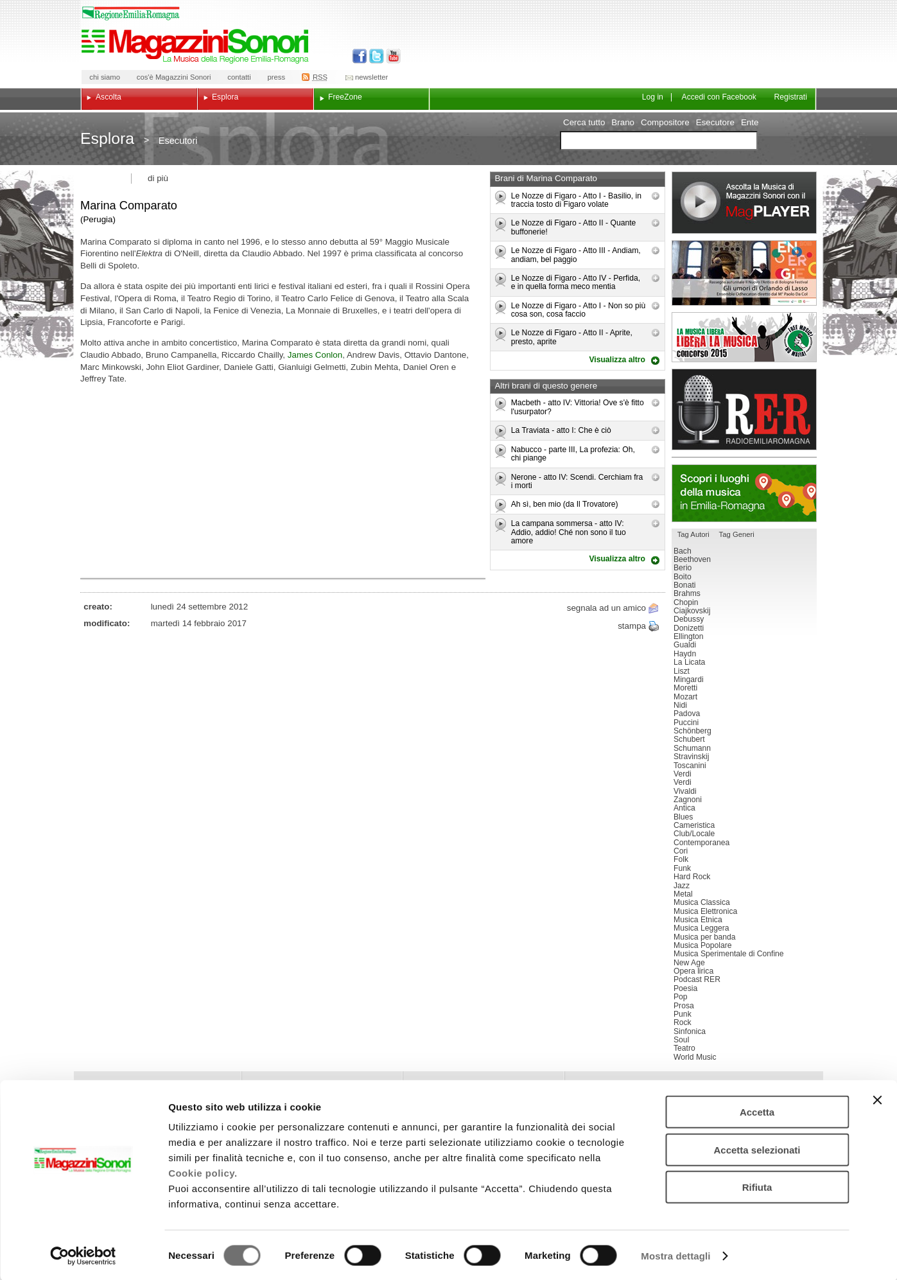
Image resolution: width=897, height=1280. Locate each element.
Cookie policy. (203, 1171)
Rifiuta (757, 1185)
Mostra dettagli (675, 1254)
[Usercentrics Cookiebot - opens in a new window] (83, 1255)
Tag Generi (736, 534)
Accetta (757, 1110)
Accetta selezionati (756, 1148)
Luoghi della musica (744, 493)
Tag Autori (693, 534)
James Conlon (315, 355)
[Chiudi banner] (877, 1098)
